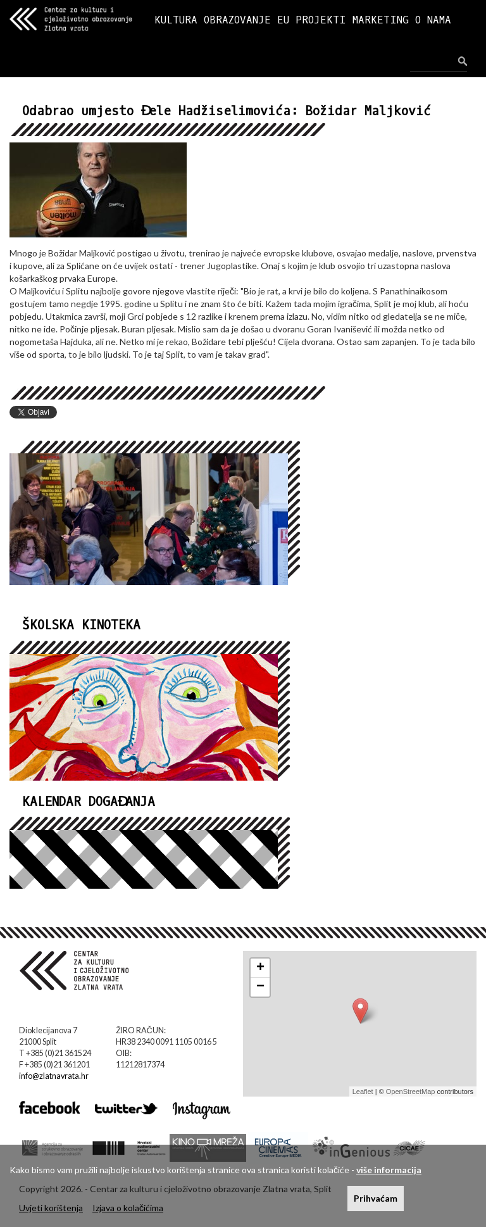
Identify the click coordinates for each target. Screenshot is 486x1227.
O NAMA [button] (433, 20)
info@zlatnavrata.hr (54, 1076)
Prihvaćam (375, 1198)
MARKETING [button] (380, 20)
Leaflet (362, 1091)
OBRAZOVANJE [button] (237, 20)
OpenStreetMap (410, 1091)
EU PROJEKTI (311, 20)
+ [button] (260, 968)
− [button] (260, 987)
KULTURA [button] (175, 20)
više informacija (388, 1169)
